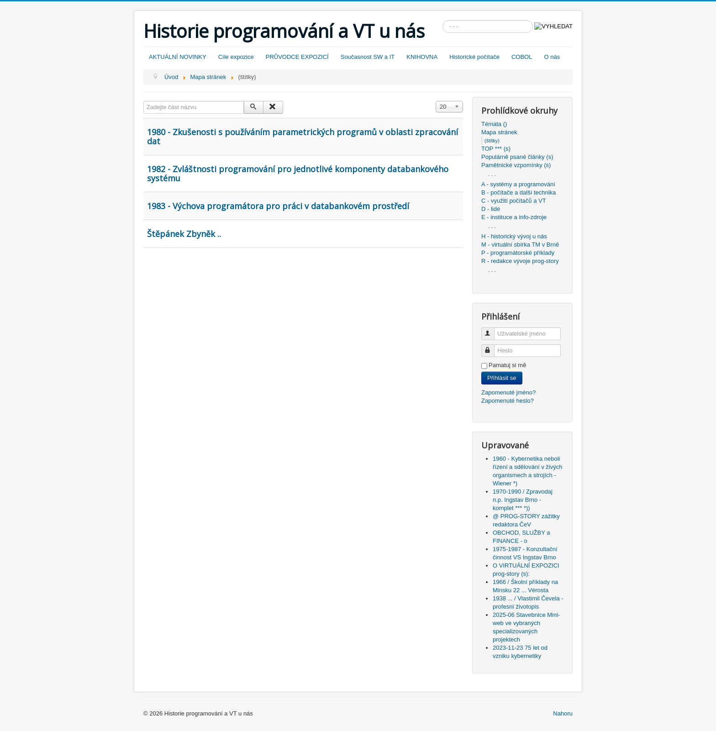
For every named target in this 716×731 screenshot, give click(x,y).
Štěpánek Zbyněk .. (184, 233)
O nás (552, 56)
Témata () (494, 124)
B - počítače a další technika (518, 192)
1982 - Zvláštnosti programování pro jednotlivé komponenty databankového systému (297, 173)
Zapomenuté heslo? (507, 400)
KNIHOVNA (421, 56)
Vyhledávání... (442, 20)
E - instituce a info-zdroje (514, 217)
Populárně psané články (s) (517, 156)
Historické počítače (474, 56)
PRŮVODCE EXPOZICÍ (297, 56)
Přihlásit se (501, 377)
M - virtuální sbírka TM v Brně (520, 244)
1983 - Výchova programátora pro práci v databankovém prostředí (278, 205)
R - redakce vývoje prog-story (520, 261)
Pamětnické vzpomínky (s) (516, 165)
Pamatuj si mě (507, 365)
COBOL (521, 56)
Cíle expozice (236, 56)
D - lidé (490, 208)
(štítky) (492, 140)
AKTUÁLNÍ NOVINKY (177, 56)
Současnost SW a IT (368, 56)
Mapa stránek (499, 132)
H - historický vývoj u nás (514, 236)
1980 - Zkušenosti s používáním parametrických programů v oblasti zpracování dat (302, 136)
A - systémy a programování (518, 184)
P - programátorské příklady (517, 252)
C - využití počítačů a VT (513, 200)
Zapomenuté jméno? (508, 392)
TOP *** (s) (496, 148)
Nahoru (563, 713)
